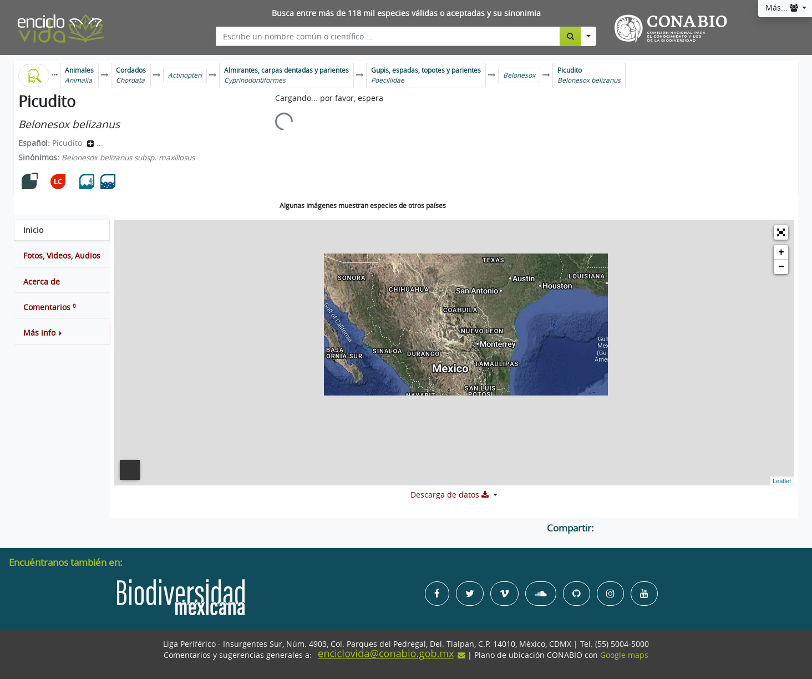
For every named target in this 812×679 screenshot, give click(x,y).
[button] (62, 332)
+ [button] (781, 252)
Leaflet (782, 481)
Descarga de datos (450, 495)
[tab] (62, 230)
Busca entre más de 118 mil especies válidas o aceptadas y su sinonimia (406, 13)
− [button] (781, 266)
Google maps (624, 655)
